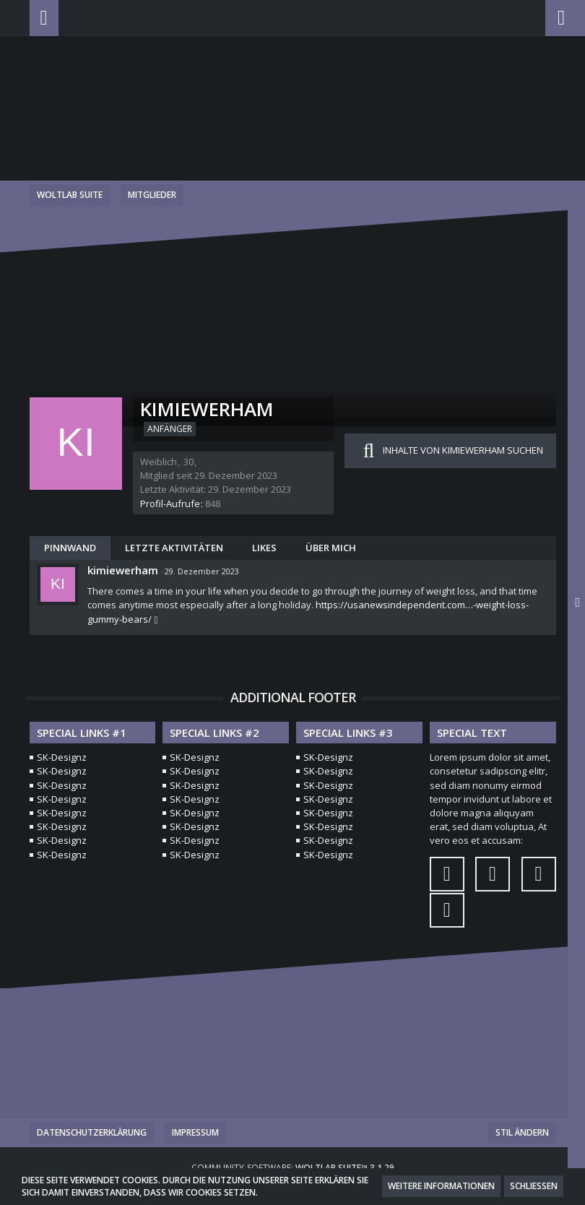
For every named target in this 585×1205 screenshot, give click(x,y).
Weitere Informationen (441, 1186)
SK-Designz (62, 757)
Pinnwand (70, 547)
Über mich (331, 547)
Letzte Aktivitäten (174, 547)
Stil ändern (522, 1132)
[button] (44, 18)
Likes (264, 547)
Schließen (534, 1186)
